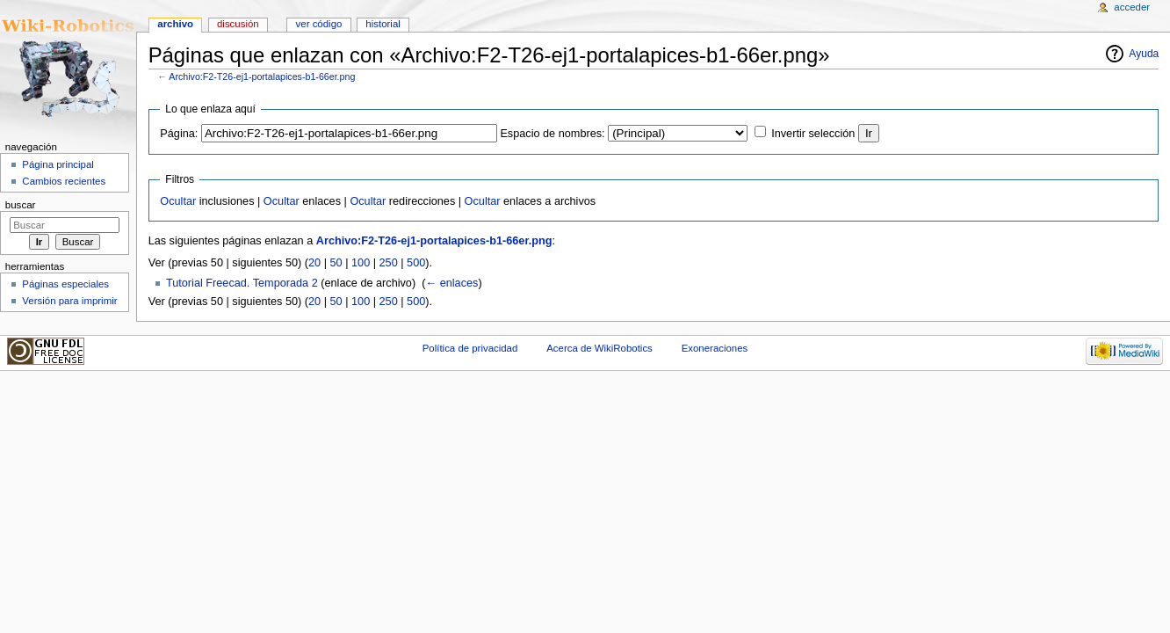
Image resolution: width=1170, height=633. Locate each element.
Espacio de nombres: (552, 133)
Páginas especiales (65, 284)
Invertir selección (813, 133)
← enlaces (451, 283)
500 (416, 263)
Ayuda (1144, 53)
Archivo (175, 23)
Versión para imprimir (69, 300)
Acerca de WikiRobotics (599, 348)
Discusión (238, 23)
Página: (179, 133)
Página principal (58, 164)
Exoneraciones (715, 348)
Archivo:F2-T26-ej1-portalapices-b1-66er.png (262, 76)
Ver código (319, 23)
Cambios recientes (63, 181)
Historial (382, 23)
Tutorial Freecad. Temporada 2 (242, 283)
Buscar (20, 205)
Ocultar (178, 201)
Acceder (1132, 7)
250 (388, 263)
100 (360, 263)
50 (336, 263)
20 (314, 263)
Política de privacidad (470, 348)
